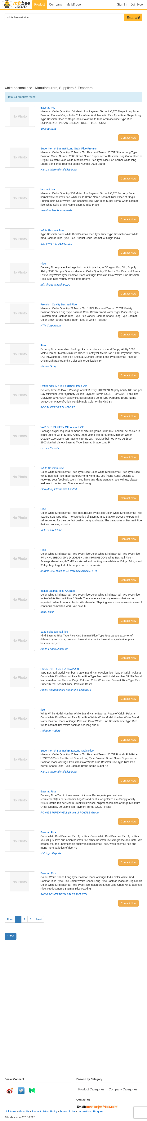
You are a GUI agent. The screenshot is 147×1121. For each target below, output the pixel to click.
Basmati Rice (48, 791)
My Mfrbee (73, 4)
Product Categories (91, 1089)
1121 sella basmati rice (54, 631)
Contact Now (128, 137)
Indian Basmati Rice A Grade (58, 590)
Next (39, 919)
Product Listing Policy (44, 1111)
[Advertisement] (73, 55)
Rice (43, 263)
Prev (10, 919)
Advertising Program (91, 1111)
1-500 (10, 936)
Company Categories (123, 1089)
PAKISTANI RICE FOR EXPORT (60, 668)
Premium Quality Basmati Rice (59, 304)
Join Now (137, 4)
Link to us (10, 1111)
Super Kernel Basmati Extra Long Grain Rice (67, 750)
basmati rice (48, 189)
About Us (23, 1111)
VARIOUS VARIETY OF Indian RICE (62, 427)
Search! (133, 17)
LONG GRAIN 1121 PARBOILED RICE (64, 386)
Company (55, 4)
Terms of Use (67, 1111)
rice (43, 709)
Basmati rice (48, 107)
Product (39, 4)
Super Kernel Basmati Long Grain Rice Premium (69, 148)
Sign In (122, 4)
